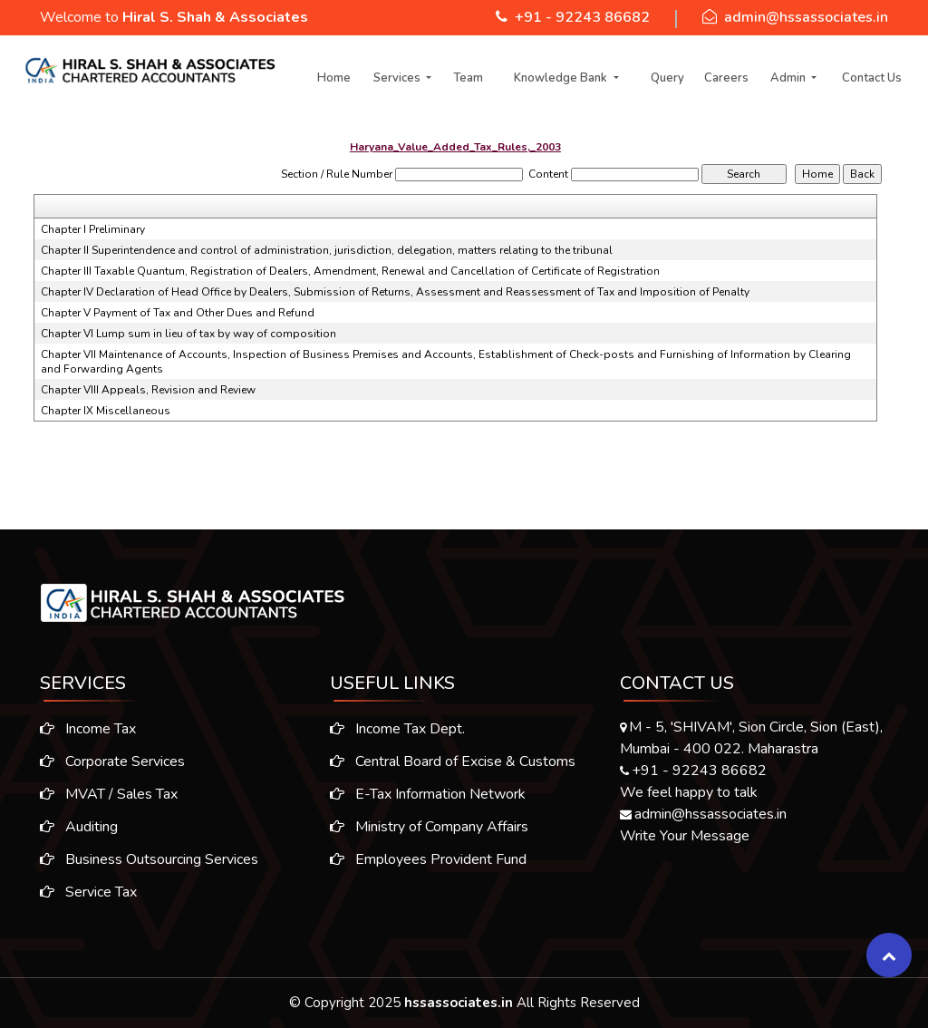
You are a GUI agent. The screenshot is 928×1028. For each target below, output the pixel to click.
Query (667, 78)
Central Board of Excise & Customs (452, 767)
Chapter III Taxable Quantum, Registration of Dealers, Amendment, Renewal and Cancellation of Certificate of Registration (350, 271)
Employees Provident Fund (428, 865)
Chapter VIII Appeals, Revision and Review (148, 390)
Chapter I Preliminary (93, 229)
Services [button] (398, 78)
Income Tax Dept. (397, 734)
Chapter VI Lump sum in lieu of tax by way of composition (188, 333)
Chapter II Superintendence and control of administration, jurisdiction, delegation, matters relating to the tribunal (327, 250)
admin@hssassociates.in (806, 17)
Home (334, 78)
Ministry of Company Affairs (429, 832)
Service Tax (82, 892)
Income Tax (82, 729)
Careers (726, 78)
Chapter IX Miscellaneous (105, 410)
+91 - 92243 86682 (582, 17)
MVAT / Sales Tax (103, 794)
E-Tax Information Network (428, 800)
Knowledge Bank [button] (562, 78)
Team (468, 78)
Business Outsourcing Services (143, 859)
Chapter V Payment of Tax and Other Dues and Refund (177, 312)
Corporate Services (106, 761)
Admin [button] (789, 78)
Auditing (73, 827)
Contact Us (872, 78)
